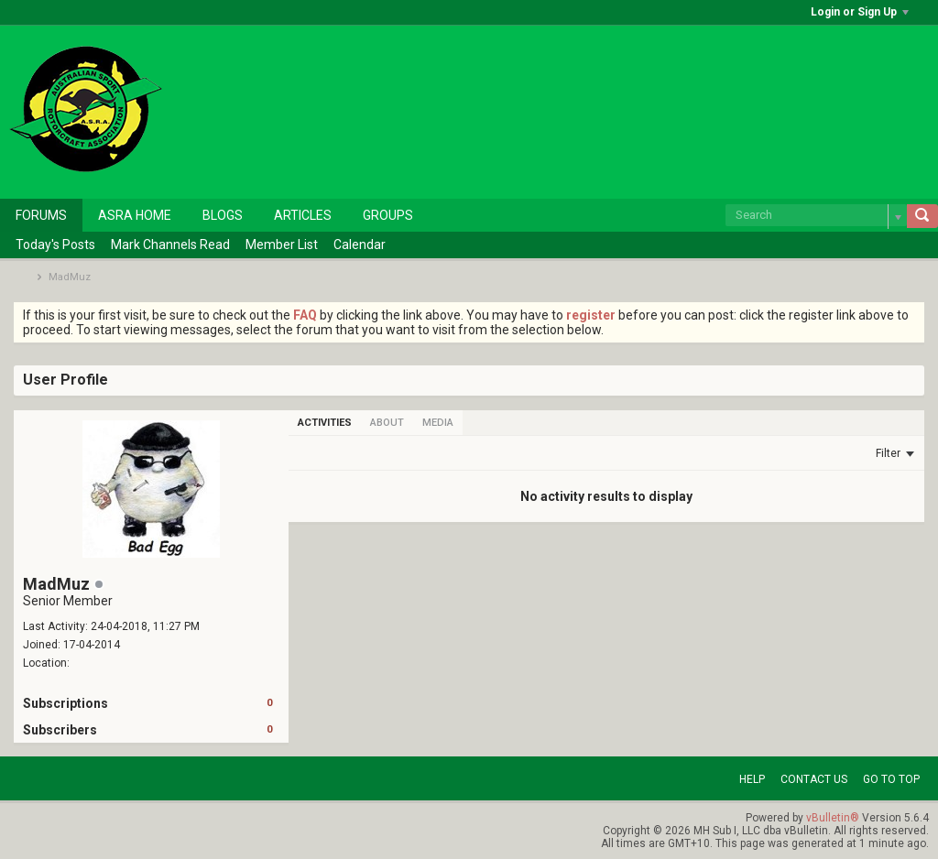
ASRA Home (134, 215)
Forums (41, 215)
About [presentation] (387, 423)
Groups (388, 215)
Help (752, 779)
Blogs (222, 215)
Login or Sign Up (860, 11)
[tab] (325, 422)
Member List (281, 244)
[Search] (816, 215)
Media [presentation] (437, 423)
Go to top (891, 779)
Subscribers (60, 730)
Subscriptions (65, 703)
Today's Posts (55, 244)
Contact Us (813, 779)
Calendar (359, 244)
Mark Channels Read (170, 244)
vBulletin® (832, 817)
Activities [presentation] (325, 423)
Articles (303, 215)
